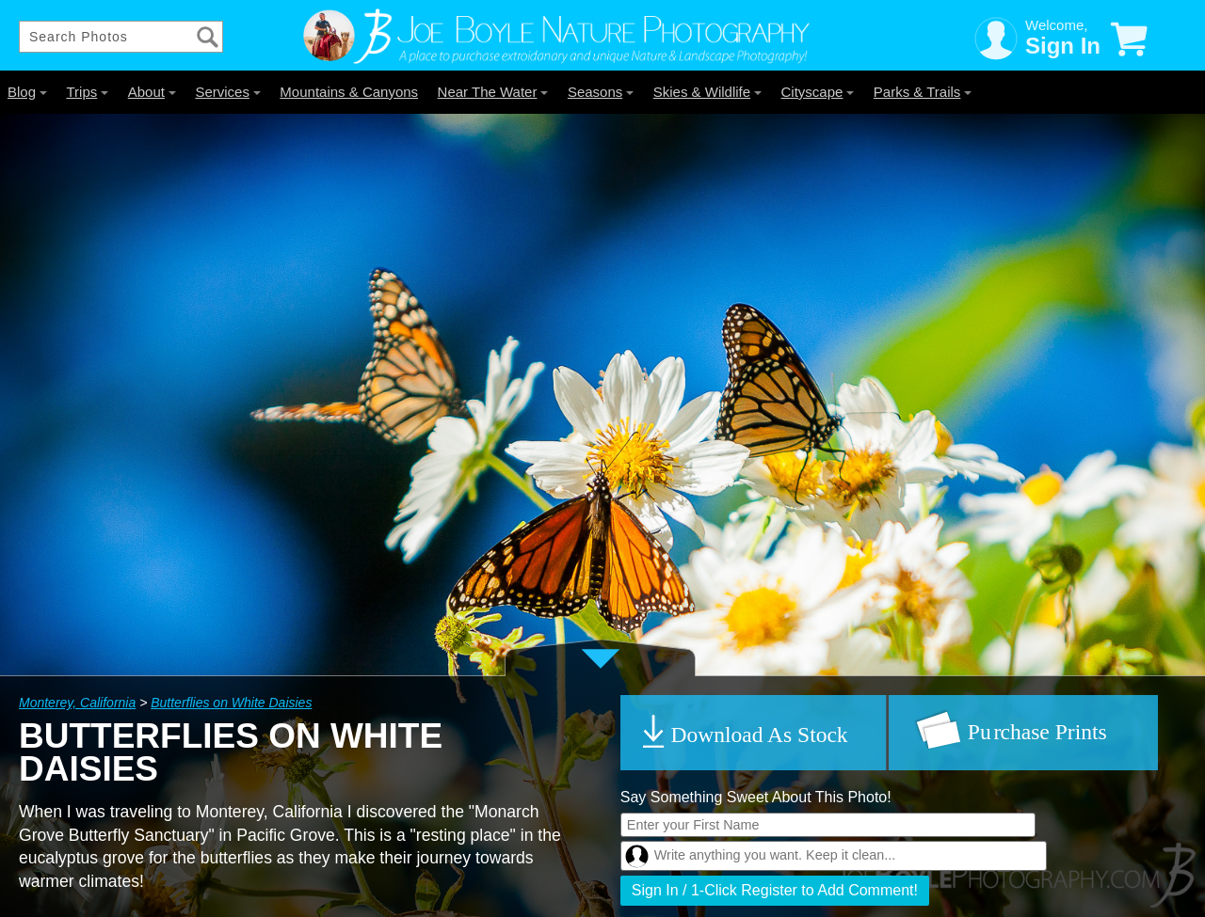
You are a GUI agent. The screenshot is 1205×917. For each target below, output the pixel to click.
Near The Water (493, 92)
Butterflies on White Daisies (231, 702)
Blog (27, 92)
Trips (87, 92)
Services (228, 92)
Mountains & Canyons (349, 92)
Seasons (601, 92)
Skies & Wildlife (707, 92)
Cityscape (818, 92)
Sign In (1063, 45)
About (152, 92)
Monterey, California (77, 702)
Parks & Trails (923, 92)
